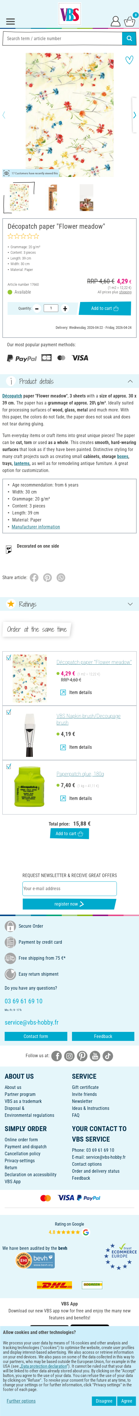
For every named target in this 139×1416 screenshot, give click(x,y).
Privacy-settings (20, 1160)
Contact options (87, 1164)
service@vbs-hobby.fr (106, 1157)
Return (11, 1167)
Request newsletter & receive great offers (69, 875)
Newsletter (82, 1101)
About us (13, 1087)
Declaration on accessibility (31, 1174)
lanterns (21, 463)
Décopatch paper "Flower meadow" (94, 662)
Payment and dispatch (26, 1146)
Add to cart (105, 308)
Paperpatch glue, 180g (80, 774)
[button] (8, 114)
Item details (76, 692)
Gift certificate (85, 1087)
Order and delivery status (95, 1171)
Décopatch (12, 396)
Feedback (103, 1036)
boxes (122, 456)
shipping (125, 292)
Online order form (21, 1139)
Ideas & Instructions (90, 1108)
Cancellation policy (23, 1153)
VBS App (13, 1181)
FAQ (76, 1115)
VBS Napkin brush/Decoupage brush (89, 719)
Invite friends (84, 1094)
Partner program (20, 1094)
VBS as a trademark (23, 1101)
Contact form (36, 1036)
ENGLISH (69, 1349)
